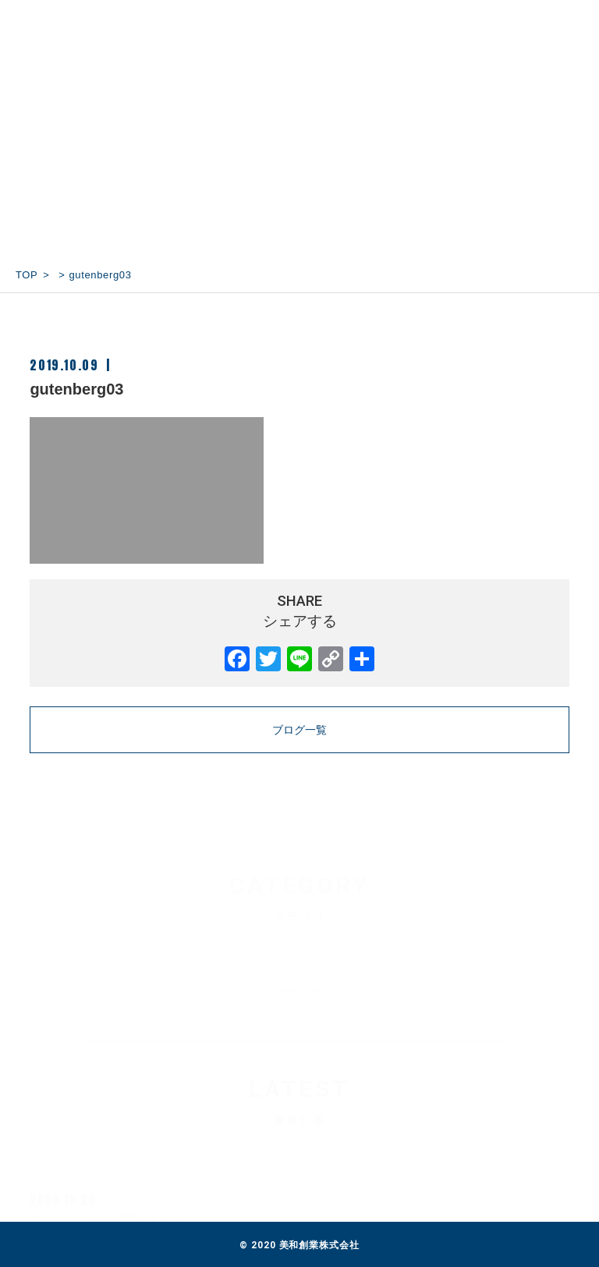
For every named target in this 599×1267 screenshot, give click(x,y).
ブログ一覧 (299, 730)
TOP (26, 275)
